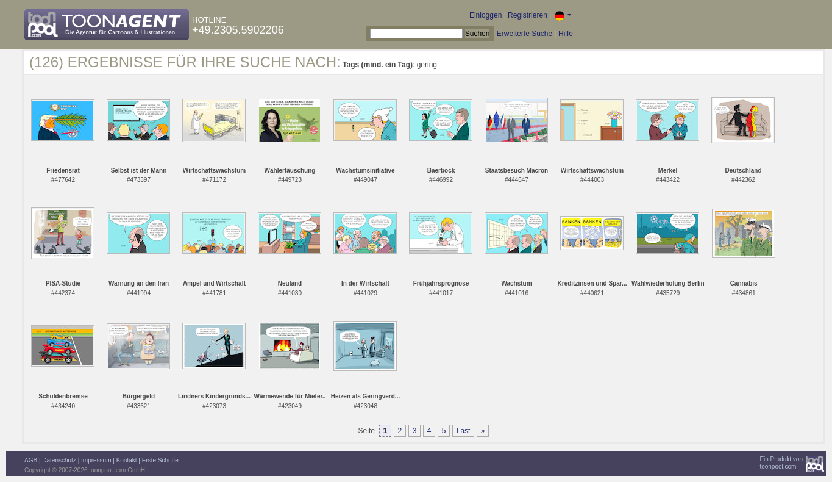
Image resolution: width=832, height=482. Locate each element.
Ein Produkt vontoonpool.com (781, 463)
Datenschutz (59, 460)
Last (464, 430)
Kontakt (126, 460)
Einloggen (485, 15)
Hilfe (565, 33)
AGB (30, 460)
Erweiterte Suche (524, 33)
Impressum (96, 460)
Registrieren (527, 15)
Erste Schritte (160, 460)
